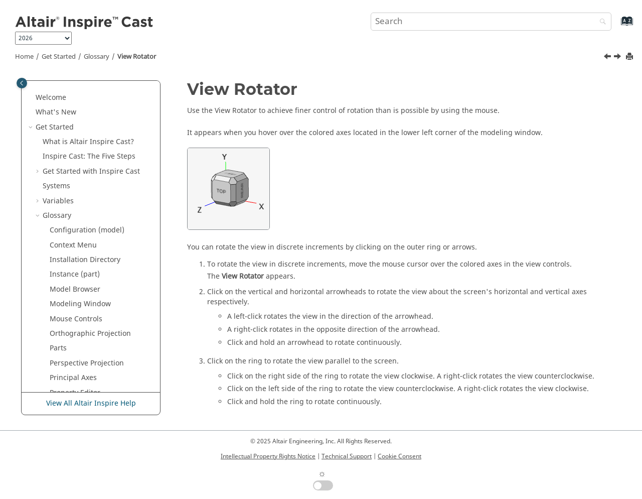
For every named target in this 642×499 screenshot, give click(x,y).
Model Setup (57, 314)
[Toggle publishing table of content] (22, 83)
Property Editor (75, 113)
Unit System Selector (84, 187)
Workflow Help (74, 245)
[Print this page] (630, 57)
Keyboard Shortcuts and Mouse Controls (95, 266)
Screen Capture (76, 142)
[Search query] (491, 22)
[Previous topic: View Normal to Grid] (608, 58)
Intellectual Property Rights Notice (268, 456)
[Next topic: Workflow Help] (618, 58)
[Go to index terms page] (616, 26)
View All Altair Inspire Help (91, 403)
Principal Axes (73, 98)
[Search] (600, 22)
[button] (46, 84)
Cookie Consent (399, 456)
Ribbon (62, 127)
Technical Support (347, 456)
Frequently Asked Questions (83, 373)
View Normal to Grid (83, 216)
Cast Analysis (58, 329)
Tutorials (50, 285)
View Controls (72, 201)
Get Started (59, 56)
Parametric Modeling (71, 300)
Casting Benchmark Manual (82, 344)
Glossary (96, 56)
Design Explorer (62, 358)
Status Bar (67, 172)
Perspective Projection (87, 83)
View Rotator (136, 56)
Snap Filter (68, 157)
